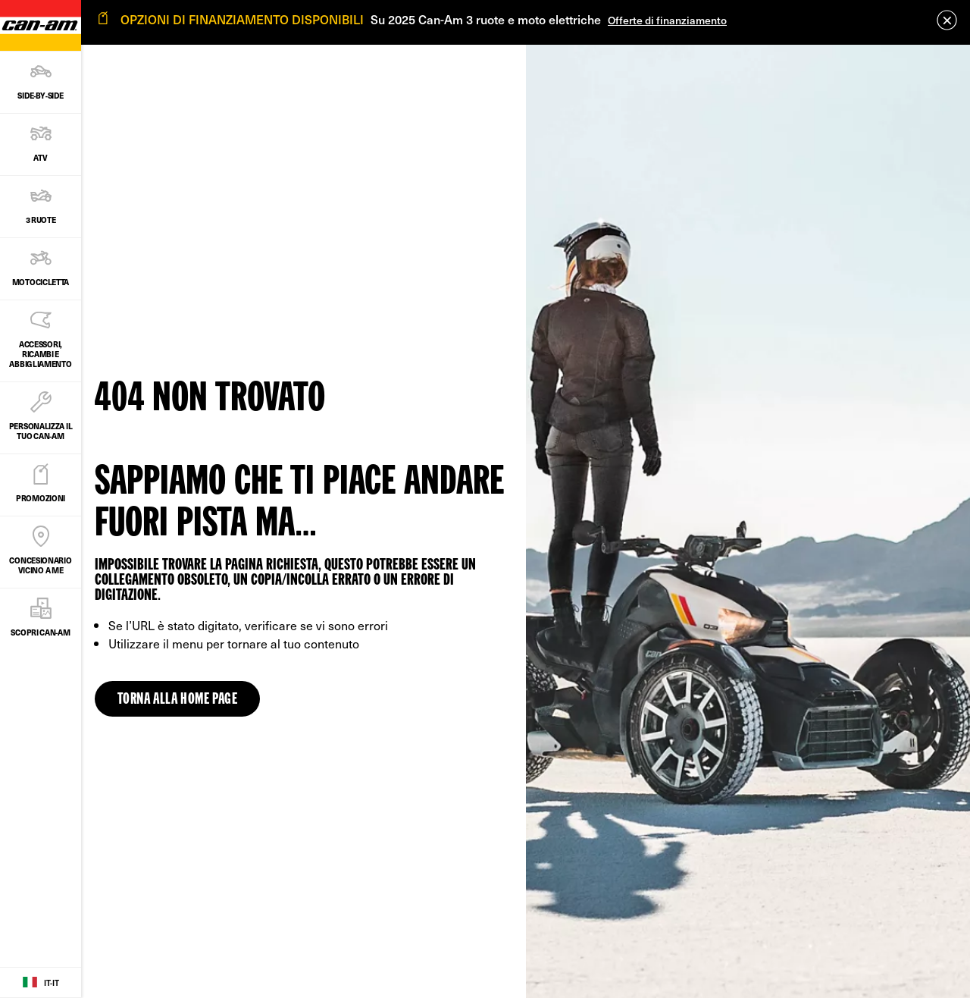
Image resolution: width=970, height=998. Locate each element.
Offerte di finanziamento (667, 20)
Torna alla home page (177, 700)
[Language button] (40, 983)
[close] (946, 20)
